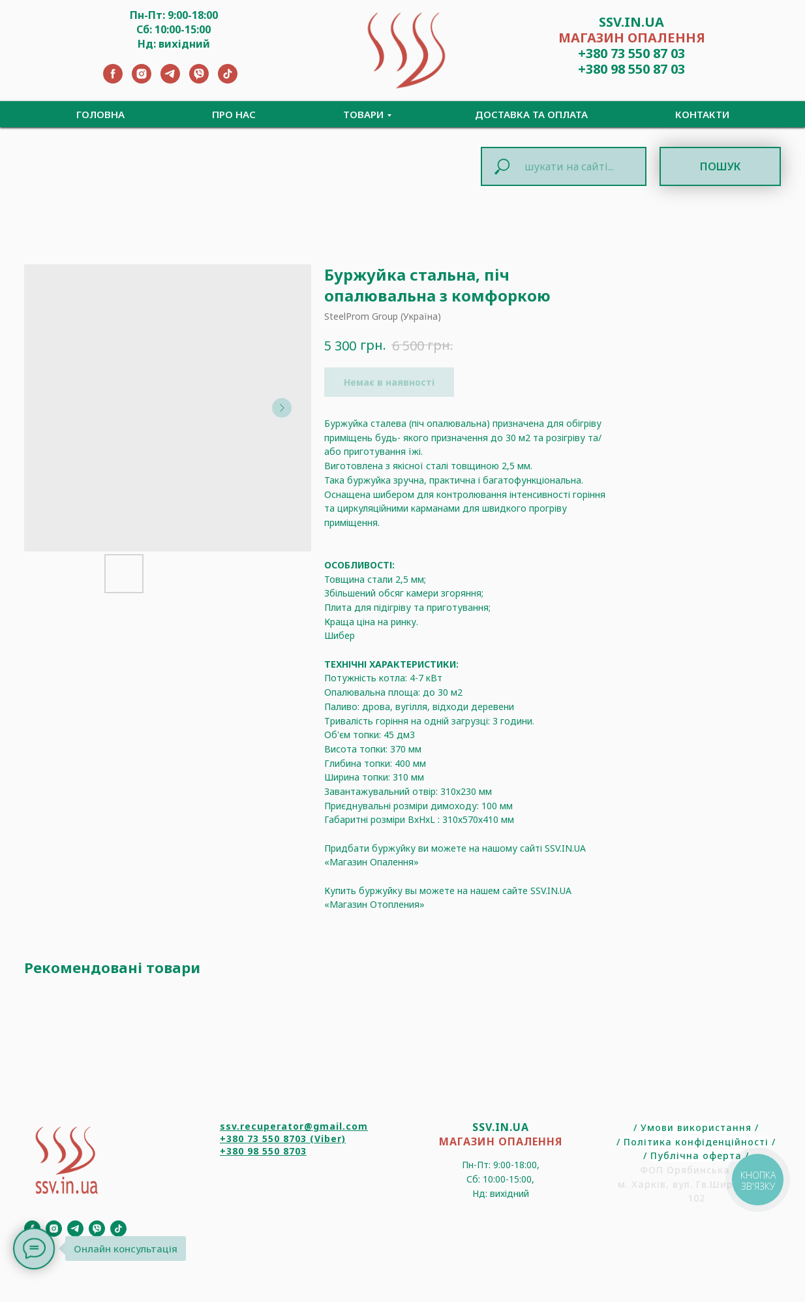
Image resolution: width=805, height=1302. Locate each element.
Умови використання (696, 1127)
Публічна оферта (696, 1155)
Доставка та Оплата (531, 114)
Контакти (702, 114)
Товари (363, 114)
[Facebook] (113, 79)
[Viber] (199, 79)
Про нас (234, 114)
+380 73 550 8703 (263, 1138)
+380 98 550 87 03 (631, 69)
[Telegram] (170, 79)
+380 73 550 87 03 (631, 53)
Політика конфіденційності (696, 1142)
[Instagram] (141, 79)
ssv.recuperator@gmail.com (294, 1126)
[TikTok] (227, 79)
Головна (100, 114)
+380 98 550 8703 (263, 1151)
